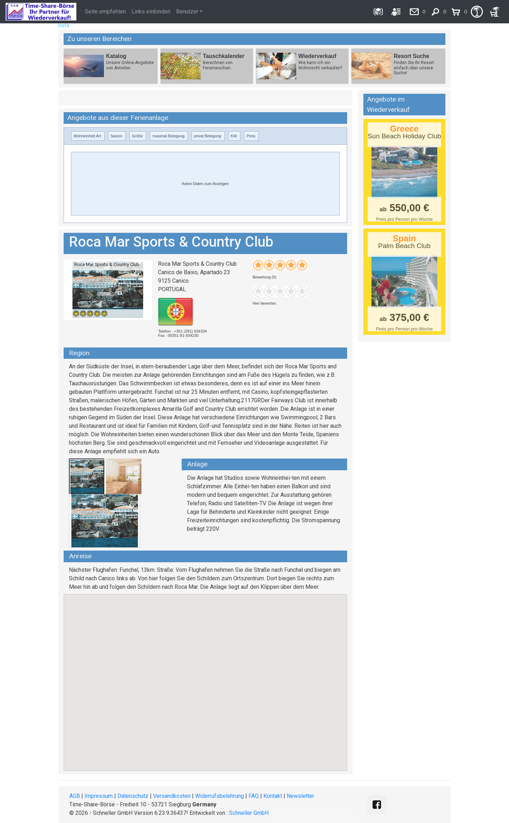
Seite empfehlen (105, 11)
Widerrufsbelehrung (219, 796)
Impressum (98, 796)
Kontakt (272, 796)
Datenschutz (132, 796)
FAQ (253, 796)
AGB (74, 796)
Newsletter (300, 796)
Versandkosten (172, 796)
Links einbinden (150, 11)
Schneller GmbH (249, 813)
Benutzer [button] (187, 11)
